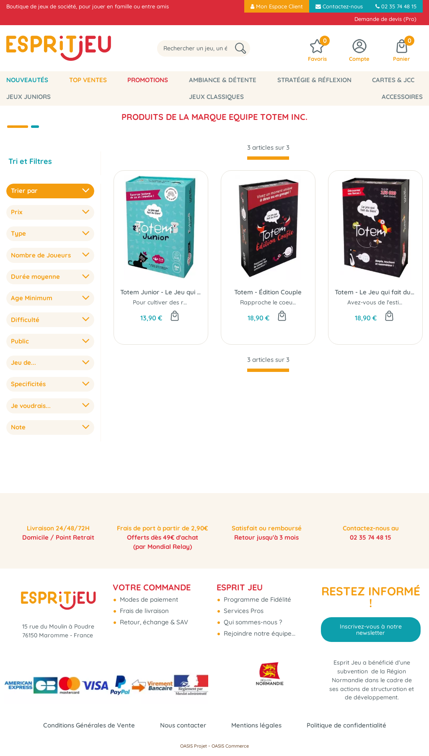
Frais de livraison (143, 605)
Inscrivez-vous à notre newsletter (371, 623)
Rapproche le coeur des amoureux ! (290, 302)
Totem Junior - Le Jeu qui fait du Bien (161, 292)
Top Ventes (74, 80)
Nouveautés (23, 80)
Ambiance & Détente (190, 80)
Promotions (124, 80)
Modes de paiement (148, 594)
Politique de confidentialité (346, 725)
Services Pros (243, 605)
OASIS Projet (193, 746)
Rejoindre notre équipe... (258, 627)
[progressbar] (268, 158)
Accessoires (406, 97)
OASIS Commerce (230, 746)
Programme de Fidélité (256, 594)
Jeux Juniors (397, 80)
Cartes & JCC (342, 80)
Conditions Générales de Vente (89, 725)
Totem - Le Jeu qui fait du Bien (375, 292)
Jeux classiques (29, 97)
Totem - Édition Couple (268, 292)
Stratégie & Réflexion (272, 80)
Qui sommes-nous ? (252, 616)
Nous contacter (183, 725)
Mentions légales (256, 725)
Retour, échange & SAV (153, 616)
